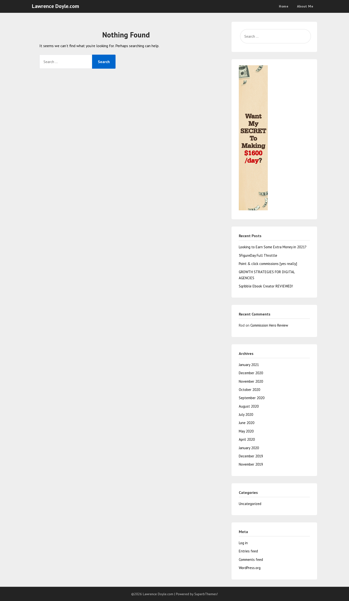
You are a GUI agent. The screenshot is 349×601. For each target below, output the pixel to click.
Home (283, 6)
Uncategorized (250, 503)
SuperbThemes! (206, 594)
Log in (243, 543)
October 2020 (249, 389)
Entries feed (248, 551)
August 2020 (249, 406)
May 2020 (246, 431)
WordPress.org (250, 567)
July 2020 (246, 414)
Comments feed (251, 559)
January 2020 (249, 448)
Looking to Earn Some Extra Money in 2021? (272, 247)
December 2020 (251, 373)
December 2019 (251, 456)
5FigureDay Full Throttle (258, 255)
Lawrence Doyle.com (55, 6)
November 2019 (251, 464)
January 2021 (249, 364)
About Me (305, 6)
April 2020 (247, 439)
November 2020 (251, 381)
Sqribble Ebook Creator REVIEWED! (266, 286)
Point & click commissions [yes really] (268, 263)
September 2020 (251, 398)
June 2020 (246, 422)
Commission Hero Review (269, 325)
